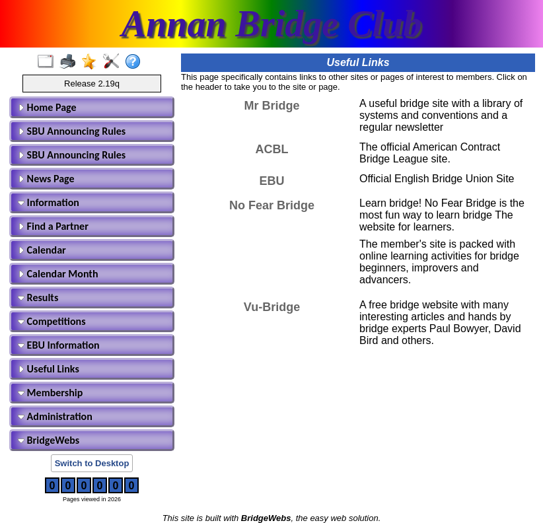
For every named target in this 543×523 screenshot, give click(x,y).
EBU (271, 181)
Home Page (47, 107)
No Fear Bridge (271, 205)
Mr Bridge (271, 105)
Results (38, 297)
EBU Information (59, 345)
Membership (50, 392)
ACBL (272, 149)
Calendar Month (58, 273)
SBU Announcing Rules (72, 131)
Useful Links (48, 369)
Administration (55, 416)
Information (48, 202)
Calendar (42, 250)
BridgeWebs (48, 440)
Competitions (52, 321)
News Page (46, 178)
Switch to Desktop (92, 463)
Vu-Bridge (272, 307)
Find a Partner (53, 226)
